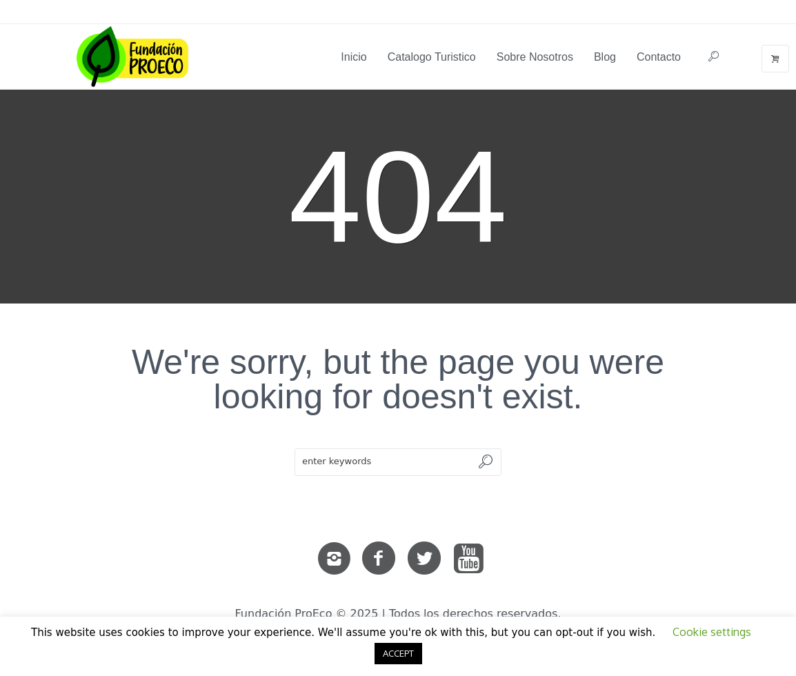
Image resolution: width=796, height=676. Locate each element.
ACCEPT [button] (398, 653)
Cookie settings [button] (712, 632)
